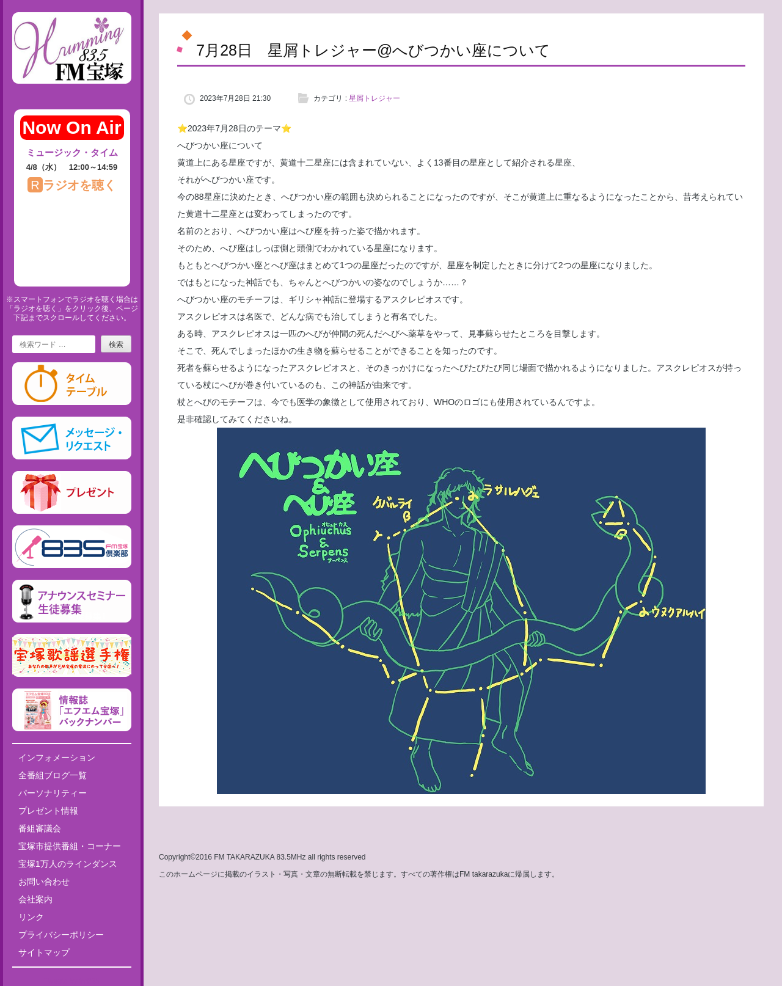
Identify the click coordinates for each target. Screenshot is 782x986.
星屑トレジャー (374, 98)
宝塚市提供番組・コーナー (69, 846)
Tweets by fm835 (72, 981)
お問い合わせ (44, 881)
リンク (31, 917)
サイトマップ (44, 952)
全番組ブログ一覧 (52, 775)
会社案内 (35, 899)
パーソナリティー (52, 793)
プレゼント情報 (48, 811)
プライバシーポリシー (61, 935)
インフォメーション (56, 757)
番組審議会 (39, 828)
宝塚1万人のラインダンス (67, 864)
